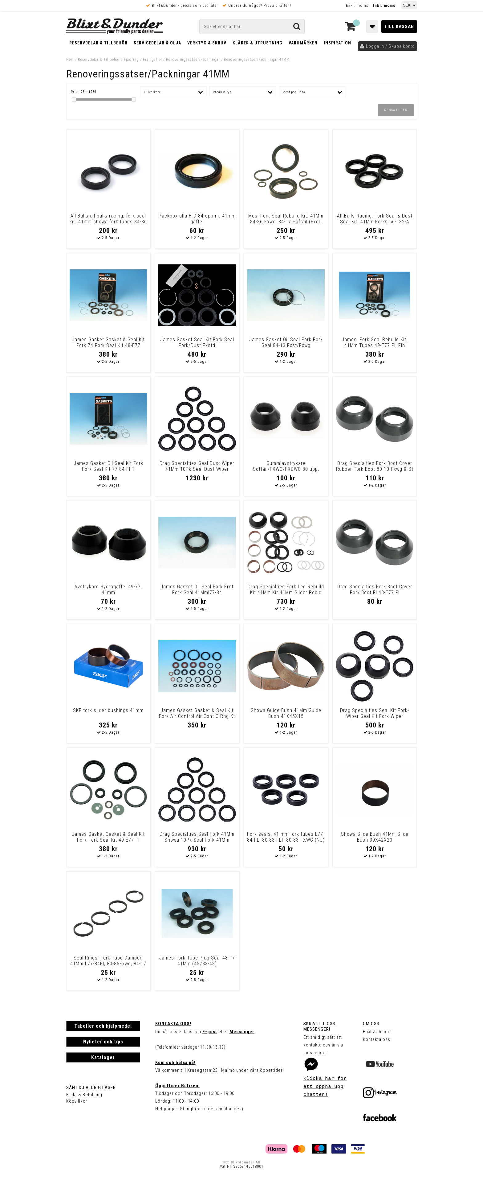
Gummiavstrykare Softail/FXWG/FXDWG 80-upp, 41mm (286, 469)
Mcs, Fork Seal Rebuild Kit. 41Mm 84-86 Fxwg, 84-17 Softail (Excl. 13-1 (285, 221)
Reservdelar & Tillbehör (98, 42)
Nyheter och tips (103, 1042)
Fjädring (131, 59)
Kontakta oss (376, 1039)
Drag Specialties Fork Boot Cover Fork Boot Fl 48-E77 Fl (374, 589)
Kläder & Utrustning (257, 42)
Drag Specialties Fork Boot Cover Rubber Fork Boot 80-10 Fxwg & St (374, 466)
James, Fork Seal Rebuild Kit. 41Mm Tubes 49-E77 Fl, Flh (375, 342)
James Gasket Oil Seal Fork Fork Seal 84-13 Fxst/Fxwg (286, 342)
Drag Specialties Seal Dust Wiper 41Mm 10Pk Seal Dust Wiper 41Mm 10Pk (197, 469)
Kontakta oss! (173, 1023)
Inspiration (337, 42)
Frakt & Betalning (84, 1094)
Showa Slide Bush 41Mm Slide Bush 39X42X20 (374, 837)
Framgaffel (152, 59)
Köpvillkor (76, 1101)
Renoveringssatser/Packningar (193, 59)
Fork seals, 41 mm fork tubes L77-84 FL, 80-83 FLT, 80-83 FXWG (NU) (286, 837)
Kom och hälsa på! (175, 1062)
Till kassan (399, 26)
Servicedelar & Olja (157, 42)
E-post (209, 1031)
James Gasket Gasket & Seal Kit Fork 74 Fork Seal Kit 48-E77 (108, 342)
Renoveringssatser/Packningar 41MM (257, 59)
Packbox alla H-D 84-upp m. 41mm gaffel (197, 219)
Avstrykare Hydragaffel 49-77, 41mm (108, 589)
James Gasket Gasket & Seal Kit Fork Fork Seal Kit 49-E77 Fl (108, 837)
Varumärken (303, 42)
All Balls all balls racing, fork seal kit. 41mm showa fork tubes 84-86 (108, 219)
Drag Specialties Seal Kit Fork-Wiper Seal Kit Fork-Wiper (374, 713)
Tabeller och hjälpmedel (103, 1026)
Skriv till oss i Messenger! (320, 1026)
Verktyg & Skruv (206, 42)
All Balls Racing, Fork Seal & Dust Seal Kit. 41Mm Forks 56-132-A (374, 219)
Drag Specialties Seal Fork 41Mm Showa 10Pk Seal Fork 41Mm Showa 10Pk (197, 840)
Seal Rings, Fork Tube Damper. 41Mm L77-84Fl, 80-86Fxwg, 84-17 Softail (108, 963)
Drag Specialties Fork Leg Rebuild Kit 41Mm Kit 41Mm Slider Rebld (286, 589)
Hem (70, 59)
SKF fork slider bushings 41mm (108, 710)
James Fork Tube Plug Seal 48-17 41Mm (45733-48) (197, 961)
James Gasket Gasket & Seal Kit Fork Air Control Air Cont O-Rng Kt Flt (197, 716)
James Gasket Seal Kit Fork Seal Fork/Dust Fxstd (197, 342)
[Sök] (252, 26)
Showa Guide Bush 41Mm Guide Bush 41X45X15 (286, 713)
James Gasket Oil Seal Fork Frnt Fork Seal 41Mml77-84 (196, 589)
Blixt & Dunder (377, 1031)
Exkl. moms (357, 5)
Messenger (241, 1031)
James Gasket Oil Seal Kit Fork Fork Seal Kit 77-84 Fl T (108, 466)
